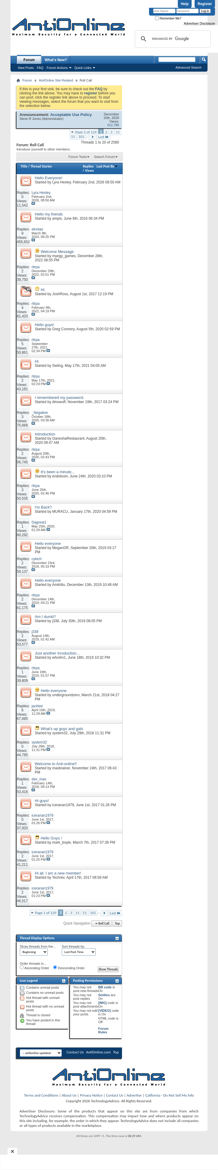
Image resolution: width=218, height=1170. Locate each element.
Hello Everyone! (48, 178)
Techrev (58, 877)
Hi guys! (42, 800)
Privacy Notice (91, 1095)
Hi (36, 361)
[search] (172, 39)
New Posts (26, 68)
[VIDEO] (104, 1010)
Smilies (104, 995)
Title (24, 166)
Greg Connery (63, 329)
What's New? (56, 60)
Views (89, 170)
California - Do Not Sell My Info (169, 1095)
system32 (59, 733)
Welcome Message (57, 251)
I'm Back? (43, 507)
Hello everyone (48, 543)
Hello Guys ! (51, 838)
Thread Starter (41, 166)
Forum (28, 60)
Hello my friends (49, 214)
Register (205, 4)
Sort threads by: (73, 946)
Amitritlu (58, 585)
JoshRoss (60, 294)
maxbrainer (61, 768)
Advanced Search (188, 67)
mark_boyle (61, 842)
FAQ (40, 68)
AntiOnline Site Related (56, 80)
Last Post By (107, 166)
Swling (57, 366)
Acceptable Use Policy (71, 114)
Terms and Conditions (41, 1095)
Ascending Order (34, 967)
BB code (105, 987)
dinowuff (58, 402)
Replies (88, 166)
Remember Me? (168, 18)
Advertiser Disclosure (199, 23)
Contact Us (75, 1052)
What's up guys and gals (62, 728)
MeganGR (60, 548)
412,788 (113, 125)
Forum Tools (78, 157)
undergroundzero (65, 695)
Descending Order (69, 967)
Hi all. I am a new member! (58, 873)
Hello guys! (44, 324)
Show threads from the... (38, 946)
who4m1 (59, 657)
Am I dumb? (45, 616)
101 (81, 136)
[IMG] (102, 1003)
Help (185, 4)
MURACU (60, 511)
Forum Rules (103, 1030)
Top (117, 923)
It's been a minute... (58, 472)
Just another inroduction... (57, 653)
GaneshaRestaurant (68, 438)
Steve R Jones (30, 118)
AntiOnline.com (98, 1052)
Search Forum (104, 157)
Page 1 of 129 (86, 132)
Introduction (45, 434)
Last (103, 137)
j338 (55, 621)
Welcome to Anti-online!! (56, 764)
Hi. (43, 289)
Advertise (134, 1095)
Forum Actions (57, 68)
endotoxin (60, 476)
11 (118, 132)
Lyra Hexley (61, 182)
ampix (57, 218)
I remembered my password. (59, 397)
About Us (69, 1095)
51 (73, 136)
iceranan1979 (63, 805)
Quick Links (82, 68)
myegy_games (64, 256)
